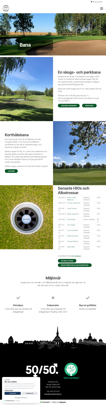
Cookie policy (9, 390)
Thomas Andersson (73, 203)
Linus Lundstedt (72, 230)
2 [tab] (53, 52)
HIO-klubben (76, 256)
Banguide (89, 106)
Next (104, 34)
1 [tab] (50, 52)
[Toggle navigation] (101, 8)
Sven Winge (71, 219)
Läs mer (11, 171)
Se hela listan (67, 261)
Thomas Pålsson (72, 241)
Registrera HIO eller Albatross (74, 265)
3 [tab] (56, 52)
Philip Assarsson (72, 236)
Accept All (13, 393)
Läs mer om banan (68, 106)
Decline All (29, 393)
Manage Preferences (21, 397)
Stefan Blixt (71, 247)
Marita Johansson (73, 214)
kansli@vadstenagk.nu (53, 394)
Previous (2, 34)
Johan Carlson (72, 208)
